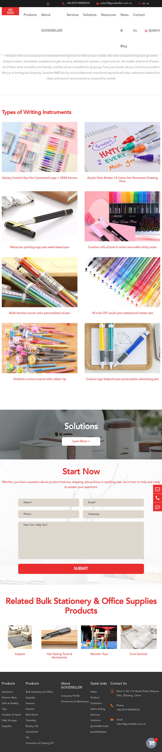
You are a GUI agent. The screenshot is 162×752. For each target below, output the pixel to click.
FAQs (93, 692)
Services (73, 15)
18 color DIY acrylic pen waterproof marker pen (122, 313)
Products (30, 15)
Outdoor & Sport (11, 715)
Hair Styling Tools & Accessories (59, 656)
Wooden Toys (99, 654)
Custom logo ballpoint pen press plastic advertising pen (122, 379)
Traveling (31, 720)
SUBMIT (81, 569)
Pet (27, 737)
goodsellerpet (98, 732)
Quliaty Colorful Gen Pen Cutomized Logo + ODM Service (39, 178)
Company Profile (70, 696)
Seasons (30, 703)
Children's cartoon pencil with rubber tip (39, 379)
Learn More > (81, 441)
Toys (4, 709)
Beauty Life (32, 726)
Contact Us (139, 22)
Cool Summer (139, 654)
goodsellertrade (99, 726)
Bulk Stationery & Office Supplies (39, 695)
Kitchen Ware (9, 697)
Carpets (20, 654)
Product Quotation (96, 700)
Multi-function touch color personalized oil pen (39, 313)
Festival (30, 709)
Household (32, 732)
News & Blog (124, 30)
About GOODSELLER (51, 22)
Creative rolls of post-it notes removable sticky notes (122, 247)
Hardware (7, 692)
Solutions (90, 15)
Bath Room (32, 715)
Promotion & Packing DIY (40, 743)
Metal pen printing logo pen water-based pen (39, 247)
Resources (108, 15)
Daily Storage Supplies (9, 723)
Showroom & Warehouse (75, 701)
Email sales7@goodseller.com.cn (131, 722)
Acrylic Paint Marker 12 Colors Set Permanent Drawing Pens (122, 180)
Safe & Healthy (10, 703)
